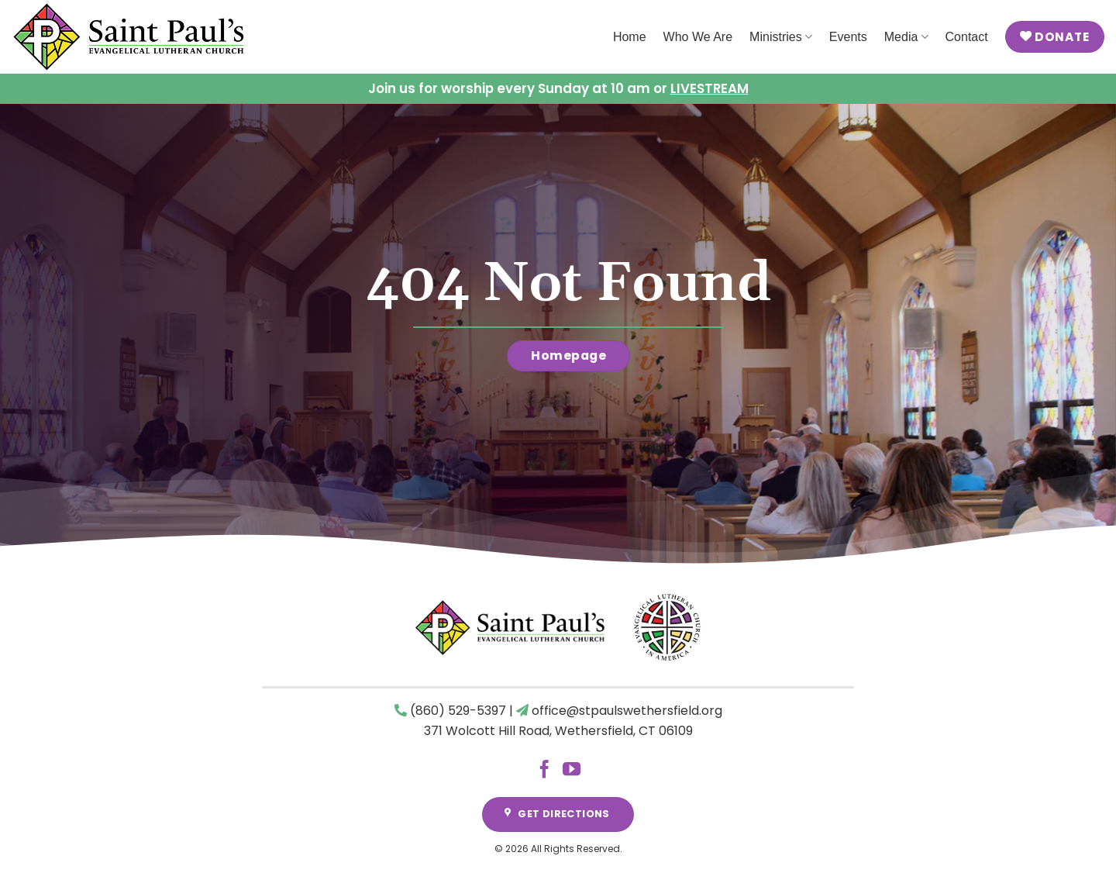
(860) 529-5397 (458, 711)
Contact (967, 36)
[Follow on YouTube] (571, 771)
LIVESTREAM (709, 88)
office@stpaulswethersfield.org (627, 711)
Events (848, 36)
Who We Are (698, 36)
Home (629, 36)
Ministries (780, 36)
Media (906, 36)
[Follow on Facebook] (544, 771)
